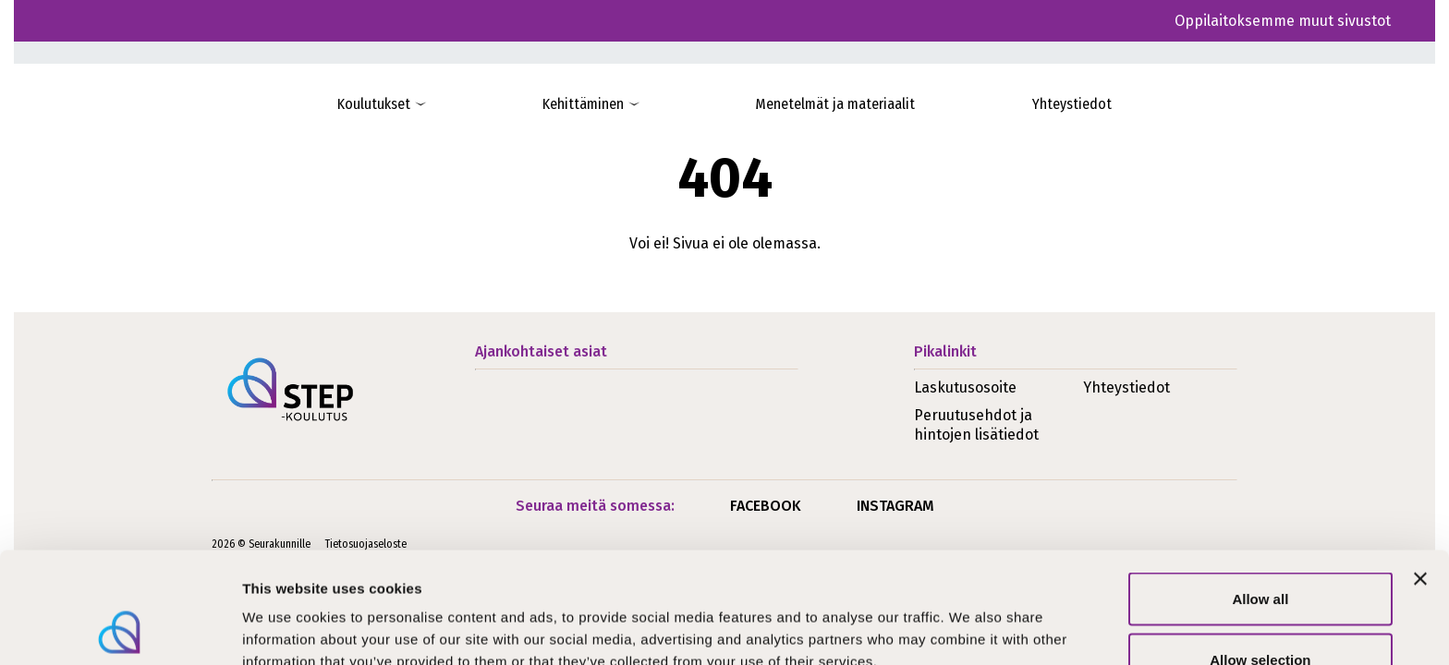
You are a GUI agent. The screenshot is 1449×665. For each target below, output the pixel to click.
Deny (1261, 615)
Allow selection (1260, 555)
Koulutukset (373, 104)
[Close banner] (1420, 474)
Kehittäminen (583, 104)
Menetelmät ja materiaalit (835, 104)
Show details (970, 617)
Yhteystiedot (1072, 104)
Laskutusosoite (965, 387)
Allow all (1260, 494)
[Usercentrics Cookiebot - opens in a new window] (120, 629)
